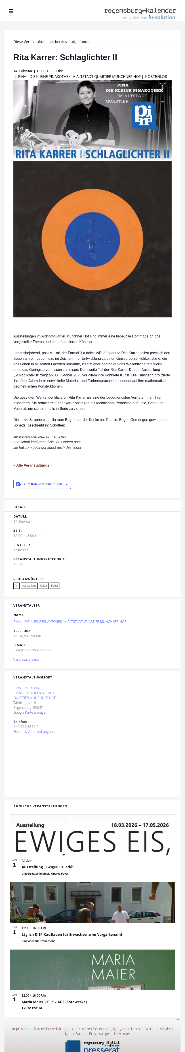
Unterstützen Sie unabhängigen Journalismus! (106, 1028)
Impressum (20, 1028)
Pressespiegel (99, 1033)
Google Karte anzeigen (30, 712)
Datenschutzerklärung (50, 1028)
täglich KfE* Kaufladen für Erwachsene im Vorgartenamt (72, 934)
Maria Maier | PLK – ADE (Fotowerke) (54, 1001)
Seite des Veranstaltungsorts (34, 731)
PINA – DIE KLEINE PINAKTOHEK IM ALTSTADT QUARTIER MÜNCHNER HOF (69, 621)
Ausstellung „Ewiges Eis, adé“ (48, 867)
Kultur (43, 585)
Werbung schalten (159, 1028)
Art (16, 585)
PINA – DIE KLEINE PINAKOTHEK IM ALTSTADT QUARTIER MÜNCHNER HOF (34, 693)
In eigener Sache (72, 1033)
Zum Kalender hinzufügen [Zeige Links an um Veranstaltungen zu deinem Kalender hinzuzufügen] (43, 484)
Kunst (17, 564)
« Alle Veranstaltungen (32, 465)
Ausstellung (29, 585)
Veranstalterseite (26, 659)
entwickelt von (149, 17)
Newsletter (122, 1033)
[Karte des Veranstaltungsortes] (92, 765)
